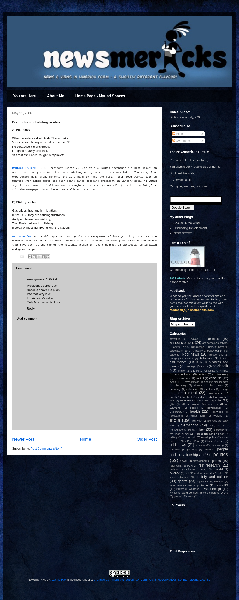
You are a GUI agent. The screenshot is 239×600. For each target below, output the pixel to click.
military (173, 437)
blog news (190, 354)
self (187, 473)
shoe (222, 473)
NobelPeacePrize (190, 441)
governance (214, 407)
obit (221, 441)
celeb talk (220, 366)
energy (224, 389)
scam (204, 469)
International (189, 425)
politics (220, 454)
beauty (199, 350)
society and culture (212, 477)
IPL (210, 425)
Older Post (147, 439)
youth (177, 496)
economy (175, 389)
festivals (202, 396)
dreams (198, 385)
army (176, 347)
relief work (176, 465)
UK (216, 485)
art (184, 346)
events (173, 397)
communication (183, 374)
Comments (181, 140)
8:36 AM (51, 279)
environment (215, 392)
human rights (198, 416)
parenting (192, 449)
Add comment (27, 318)
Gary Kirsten (201, 400)
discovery (180, 385)
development (192, 382)
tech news (176, 485)
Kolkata (178, 429)
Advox (194, 339)
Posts (178, 134)
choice (195, 370)
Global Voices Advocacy (197, 404)
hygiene (217, 415)
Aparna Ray (58, 579)
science (175, 473)
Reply (31, 308)
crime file (215, 378)
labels (191, 430)
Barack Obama (216, 347)
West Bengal (213, 489)
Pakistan (175, 449)
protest (216, 461)
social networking (179, 477)
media (199, 434)
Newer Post (23, 439)
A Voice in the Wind (186, 223)
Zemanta (188, 496)
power (183, 460)
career (204, 366)
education (192, 389)
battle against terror (180, 350)
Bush (199, 362)
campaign (190, 366)
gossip (194, 407)
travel (205, 485)
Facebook (187, 397)
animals (213, 339)
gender (217, 400)
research (213, 465)
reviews (174, 469)
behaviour (213, 350)
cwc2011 (174, 382)
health (195, 411)
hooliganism (176, 416)
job (226, 425)
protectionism (200, 461)
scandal (218, 469)
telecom (192, 485)
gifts (172, 404)
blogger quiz (216, 354)
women (174, 493)
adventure (175, 339)
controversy (220, 374)
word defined (190, 492)
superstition (203, 481)
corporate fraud (183, 378)
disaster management (216, 382)
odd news (178, 445)
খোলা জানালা (182, 233)
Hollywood (216, 411)
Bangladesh (197, 347)
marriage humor (179, 433)
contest (202, 374)
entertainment (186, 393)
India (175, 420)
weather (194, 488)
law (202, 430)
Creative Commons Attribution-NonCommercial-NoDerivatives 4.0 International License (152, 579)
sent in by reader (204, 472)
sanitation (189, 469)
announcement (182, 343)
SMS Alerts (178, 278)
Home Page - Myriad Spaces (100, 96)
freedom (184, 400)
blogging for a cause (182, 358)
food (215, 396)
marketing (219, 430)
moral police (208, 437)
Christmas (209, 371)
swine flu (219, 481)
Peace (207, 449)
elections (209, 389)
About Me (55, 96)
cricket (200, 378)
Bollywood (206, 358)
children (182, 371)
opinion (200, 445)
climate (224, 371)
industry (196, 420)
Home (85, 439)
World (224, 492)
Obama (209, 441)
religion (192, 465)
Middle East (216, 433)
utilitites (180, 489)
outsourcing (217, 445)
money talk (189, 437)
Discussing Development (190, 228)
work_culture (210, 493)
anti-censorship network (215, 343)
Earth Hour (216, 385)
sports (182, 481)
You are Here (24, 96)
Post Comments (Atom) (46, 448)
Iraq (218, 425)
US (226, 485)
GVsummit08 (177, 412)
